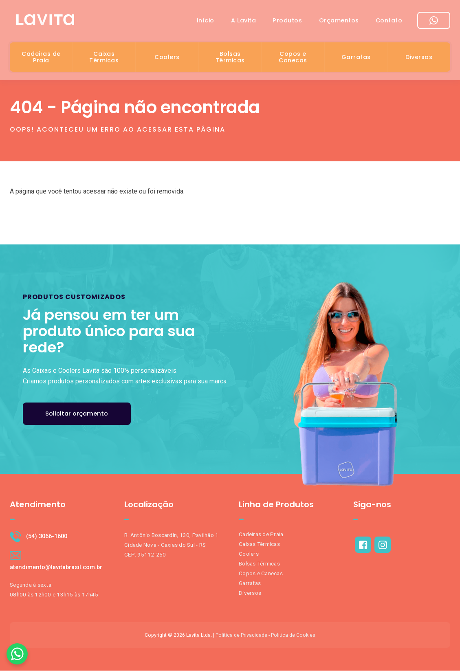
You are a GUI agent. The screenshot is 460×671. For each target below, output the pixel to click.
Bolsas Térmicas (230, 58)
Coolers (167, 59)
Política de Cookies (293, 635)
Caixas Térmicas (104, 58)
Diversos (418, 59)
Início (193, 22)
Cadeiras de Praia (41, 58)
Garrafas (356, 59)
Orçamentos (335, 22)
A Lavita (234, 22)
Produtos (280, 22)
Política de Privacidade (241, 635)
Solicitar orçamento (77, 413)
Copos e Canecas (293, 58)
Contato (387, 22)
